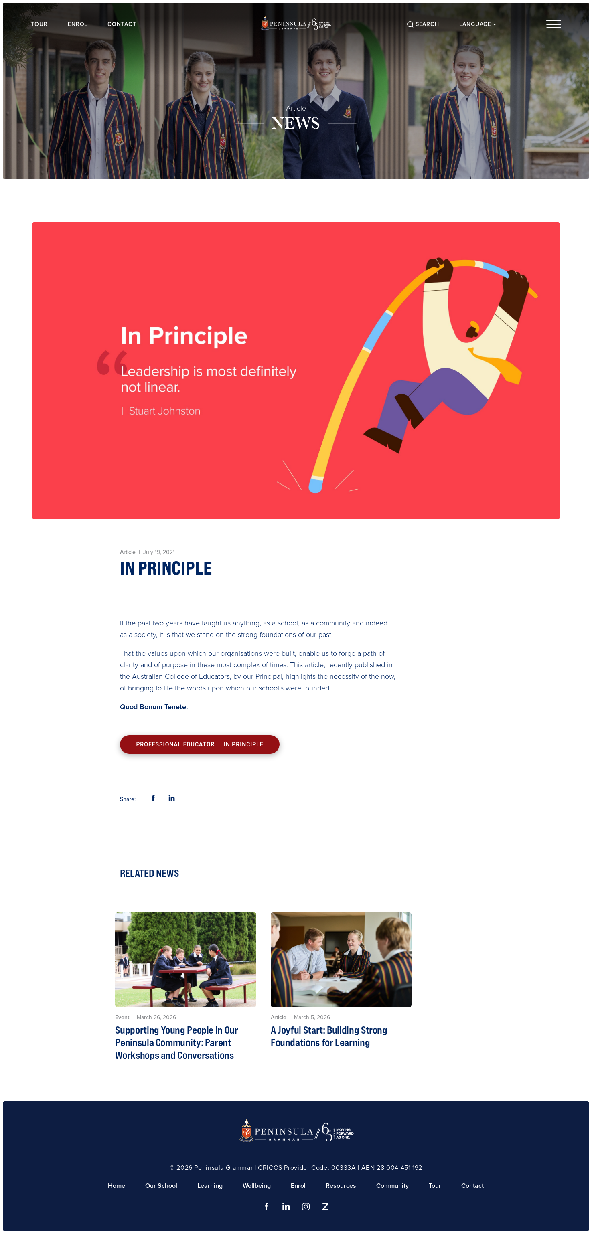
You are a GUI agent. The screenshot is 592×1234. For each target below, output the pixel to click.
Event (122, 1017)
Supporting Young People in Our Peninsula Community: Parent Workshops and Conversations (176, 1042)
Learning (210, 1185)
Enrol (79, 24)
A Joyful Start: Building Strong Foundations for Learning (329, 1036)
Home (116, 1185)
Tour (40, 24)
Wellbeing (257, 1185)
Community (392, 1185)
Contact (123, 24)
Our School (161, 1185)
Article (296, 108)
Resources (341, 1185)
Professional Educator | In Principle (199, 744)
